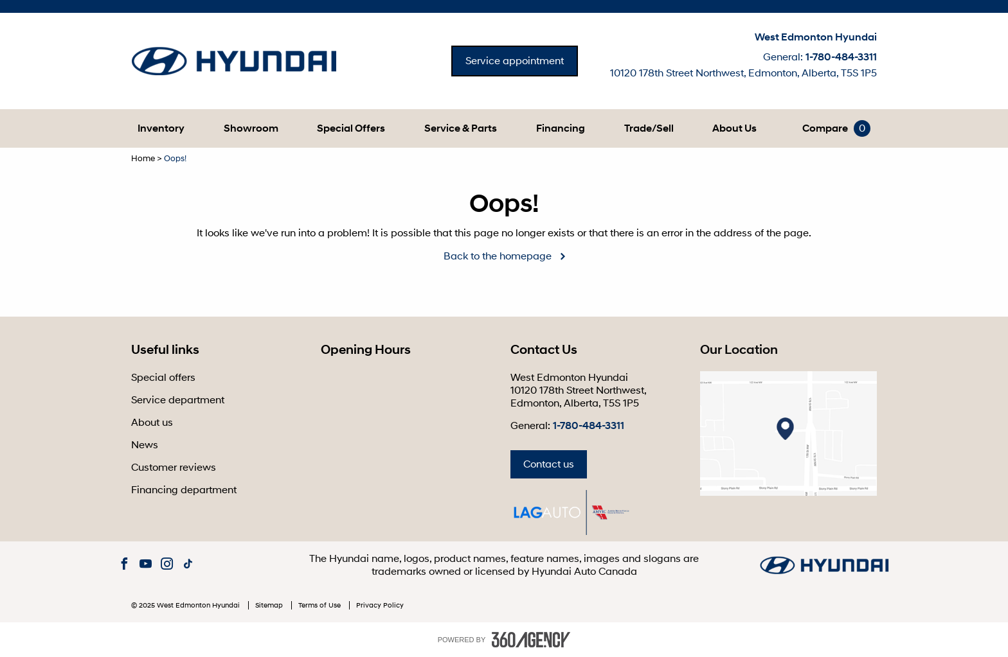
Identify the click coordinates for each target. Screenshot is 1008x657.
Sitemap (270, 605)
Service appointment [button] (514, 61)
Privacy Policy (380, 605)
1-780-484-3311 (841, 57)
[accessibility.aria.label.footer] (531, 639)
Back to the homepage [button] (498, 256)
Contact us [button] (548, 464)
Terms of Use (320, 605)
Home (143, 158)
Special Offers (351, 128)
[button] (161, 128)
